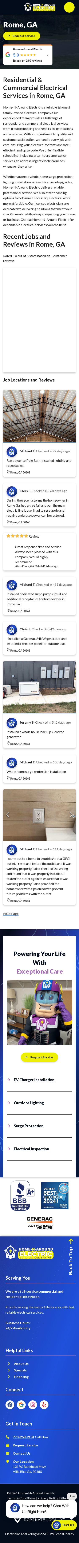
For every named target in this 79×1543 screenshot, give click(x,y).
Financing (21, 1377)
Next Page (11, 914)
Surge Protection (28, 1126)
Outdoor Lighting (29, 1103)
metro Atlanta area (47, 1307)
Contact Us (22, 1453)
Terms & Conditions (21, 1498)
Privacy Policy (47, 1498)
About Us (21, 1364)
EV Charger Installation (34, 1079)
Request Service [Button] (39, 1057)
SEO (46, 1534)
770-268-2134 (23, 1437)
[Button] (21, 36)
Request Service (25, 1445)
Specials (20, 1370)
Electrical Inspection (31, 1149)
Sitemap (66, 1498)
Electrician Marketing (21, 1534)
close (72, 1510)
